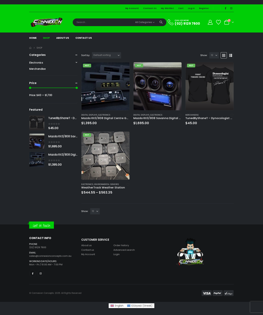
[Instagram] (231, 8)
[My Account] (210, 22)
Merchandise (192, 115)
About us (86, 245)
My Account (132, 8)
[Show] (214, 55)
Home (33, 38)
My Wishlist (167, 8)
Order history (121, 245)
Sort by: (85, 55)
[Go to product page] (105, 86)
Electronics (104, 115)
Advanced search (124, 250)
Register (204, 8)
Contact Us (150, 8)
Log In (191, 8)
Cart (181, 8)
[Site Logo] (46, 22)
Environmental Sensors (106, 184)
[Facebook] (225, 8)
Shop (46, 38)
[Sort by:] (106, 55)
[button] (224, 55)
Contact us (87, 250)
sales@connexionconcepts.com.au (50, 256)
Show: (203, 55)
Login (116, 254)
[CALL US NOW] (186, 22)
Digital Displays (89, 115)
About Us (62, 38)
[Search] (161, 22)
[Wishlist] (218, 22)
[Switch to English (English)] (117, 305)
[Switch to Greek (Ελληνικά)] (139, 305)
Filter (71, 95)
